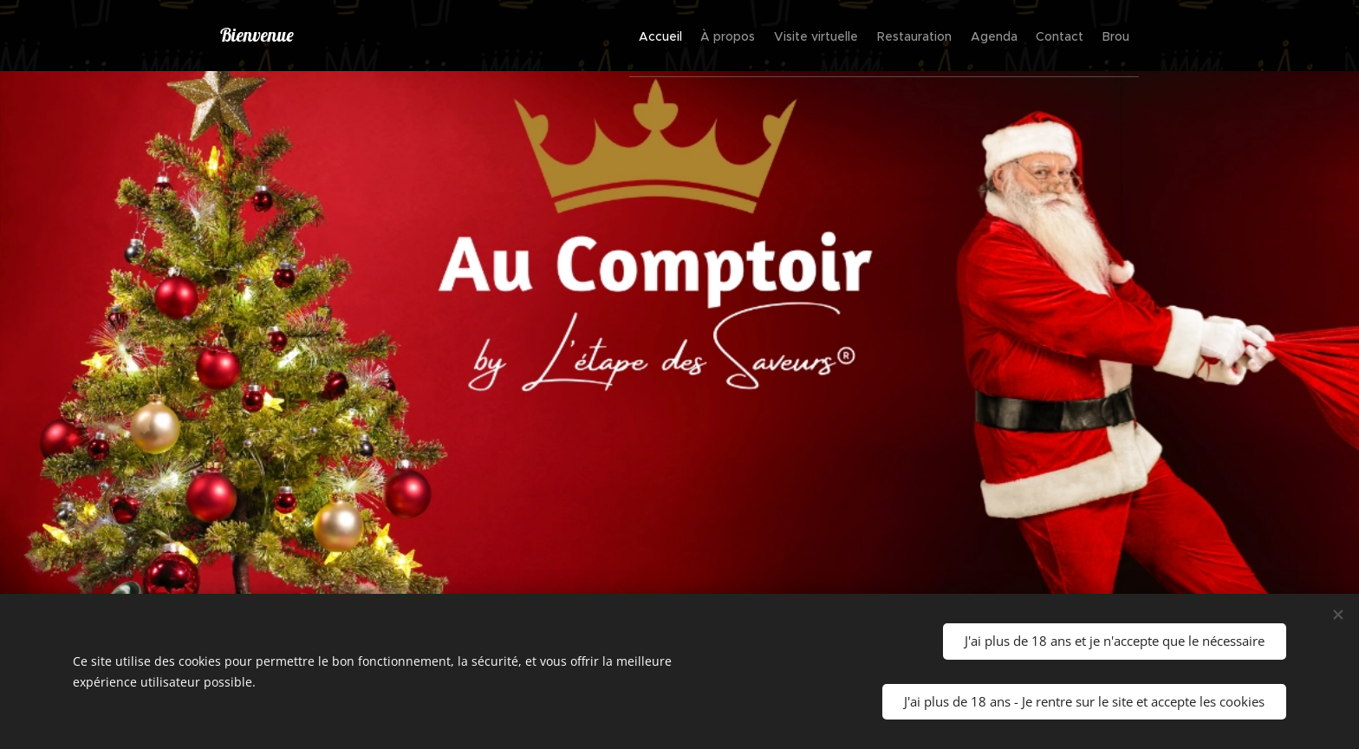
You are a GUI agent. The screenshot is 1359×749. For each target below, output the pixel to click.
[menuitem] (580, 35)
